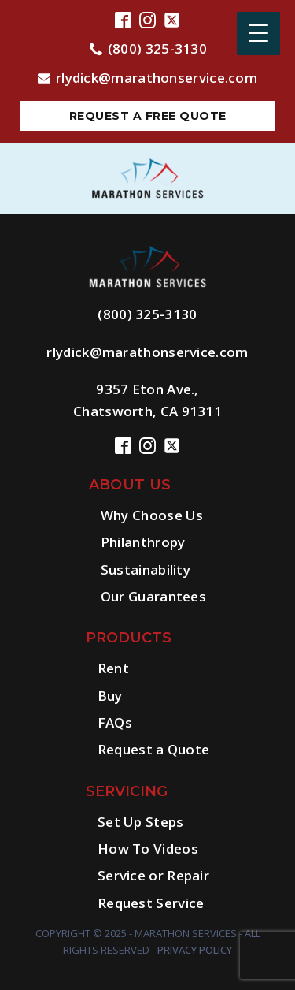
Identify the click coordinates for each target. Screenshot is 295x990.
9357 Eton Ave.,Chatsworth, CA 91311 (147, 399)
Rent (113, 668)
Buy (110, 696)
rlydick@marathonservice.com (156, 78)
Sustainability (145, 569)
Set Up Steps (141, 822)
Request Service (151, 903)
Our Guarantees (153, 596)
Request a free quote (148, 116)
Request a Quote (154, 749)
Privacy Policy (194, 950)
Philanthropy (143, 542)
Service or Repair (153, 875)
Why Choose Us (152, 515)
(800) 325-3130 (157, 48)
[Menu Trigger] (258, 33)
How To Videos (148, 848)
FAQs (115, 722)
